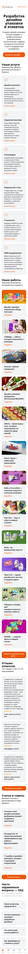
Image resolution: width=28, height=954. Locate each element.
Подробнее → (9, 315)
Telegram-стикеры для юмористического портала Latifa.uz (12, 608)
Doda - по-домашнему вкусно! (13, 548)
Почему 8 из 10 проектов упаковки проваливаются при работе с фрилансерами (13, 838)
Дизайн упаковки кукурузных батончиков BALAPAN (14, 396)
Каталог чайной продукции (11, 367)
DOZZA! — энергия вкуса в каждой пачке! (12, 639)
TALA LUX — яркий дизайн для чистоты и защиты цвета (13, 577)
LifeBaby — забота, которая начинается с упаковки (14, 339)
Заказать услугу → (10, 106)
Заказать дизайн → (14, 54)
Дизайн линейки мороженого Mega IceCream (12, 309)
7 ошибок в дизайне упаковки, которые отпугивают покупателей (13, 859)
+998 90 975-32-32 (21, 7)
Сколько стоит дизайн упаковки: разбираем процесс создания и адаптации (13, 816)
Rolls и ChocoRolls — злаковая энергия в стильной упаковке (13, 490)
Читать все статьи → (14, 877)
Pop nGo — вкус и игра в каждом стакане (12, 520)
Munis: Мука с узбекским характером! (10, 460)
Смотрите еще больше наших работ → (14, 655)
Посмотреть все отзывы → (14, 788)
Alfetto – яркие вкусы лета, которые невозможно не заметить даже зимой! (13, 428)
